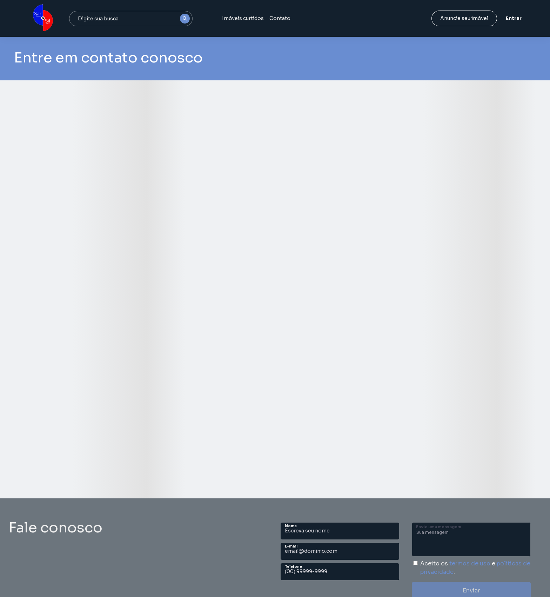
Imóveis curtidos (243, 18)
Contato (279, 18)
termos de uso (469, 563)
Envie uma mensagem (438, 526)
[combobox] (131, 18)
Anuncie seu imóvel (464, 18)
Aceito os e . (475, 568)
